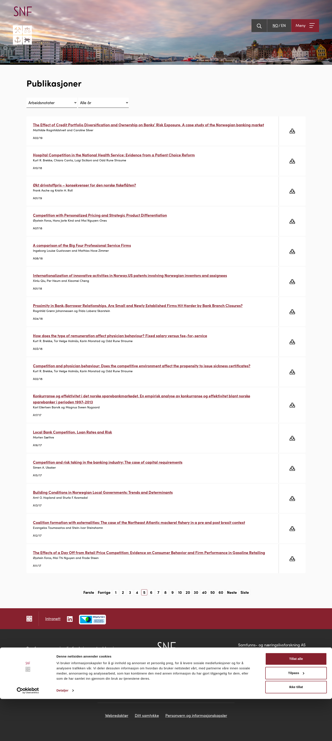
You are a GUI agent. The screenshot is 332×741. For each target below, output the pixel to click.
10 (180, 592)
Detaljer (62, 732)
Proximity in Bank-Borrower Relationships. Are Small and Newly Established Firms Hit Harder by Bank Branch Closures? (138, 305)
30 (196, 592)
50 (212, 592)
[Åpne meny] (305, 25)
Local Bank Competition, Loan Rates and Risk (72, 432)
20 (188, 592)
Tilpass (296, 715)
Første (88, 592)
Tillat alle (296, 701)
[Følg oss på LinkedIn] (70, 618)
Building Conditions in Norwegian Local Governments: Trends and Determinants (103, 492)
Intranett (53, 618)
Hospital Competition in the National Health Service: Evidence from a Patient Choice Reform (114, 154)
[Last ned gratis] (292, 130)
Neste (232, 592)
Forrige (104, 592)
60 (221, 592)
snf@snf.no (296, 656)
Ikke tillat (296, 729)
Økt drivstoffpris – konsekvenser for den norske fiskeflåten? (84, 185)
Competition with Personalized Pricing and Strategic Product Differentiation (100, 215)
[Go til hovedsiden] (22, 25)
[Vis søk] (259, 25)
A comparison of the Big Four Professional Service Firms (82, 245)
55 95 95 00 (295, 650)
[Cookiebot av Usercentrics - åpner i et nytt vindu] (28, 732)
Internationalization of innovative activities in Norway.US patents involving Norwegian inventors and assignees (130, 275)
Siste (244, 592)
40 (204, 592)
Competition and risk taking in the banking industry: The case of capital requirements (107, 462)
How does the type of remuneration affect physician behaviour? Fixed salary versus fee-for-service (120, 335)
